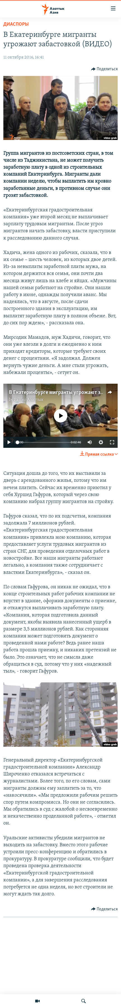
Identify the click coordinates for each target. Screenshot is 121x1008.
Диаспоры (16, 24)
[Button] (104, 69)
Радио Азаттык (29, 400)
